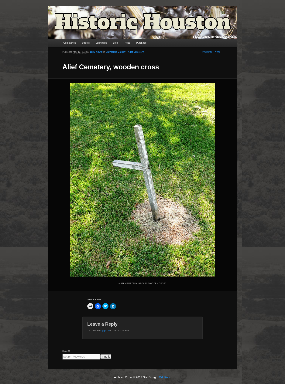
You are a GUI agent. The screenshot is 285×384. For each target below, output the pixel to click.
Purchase (141, 42)
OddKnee (165, 377)
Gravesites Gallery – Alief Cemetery (125, 52)
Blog (115, 42)
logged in (105, 330)
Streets (86, 42)
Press (127, 42)
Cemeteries (69, 42)
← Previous (206, 51)
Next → (219, 51)
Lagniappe (101, 42)
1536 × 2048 (96, 52)
